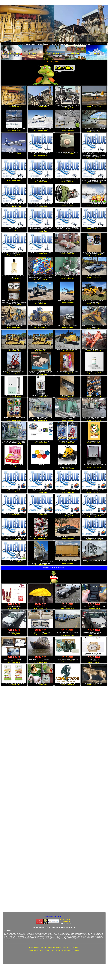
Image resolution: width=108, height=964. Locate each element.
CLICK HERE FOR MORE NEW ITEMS (54, 567)
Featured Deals (51, 947)
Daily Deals (43, 947)
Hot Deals (58, 947)
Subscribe (36, 947)
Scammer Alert (66, 950)
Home (31, 947)
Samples (42, 950)
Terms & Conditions (33, 950)
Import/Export (74, 947)
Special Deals (66, 947)
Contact (77, 950)
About (72, 950)
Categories (58, 950)
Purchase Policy (49, 950)
